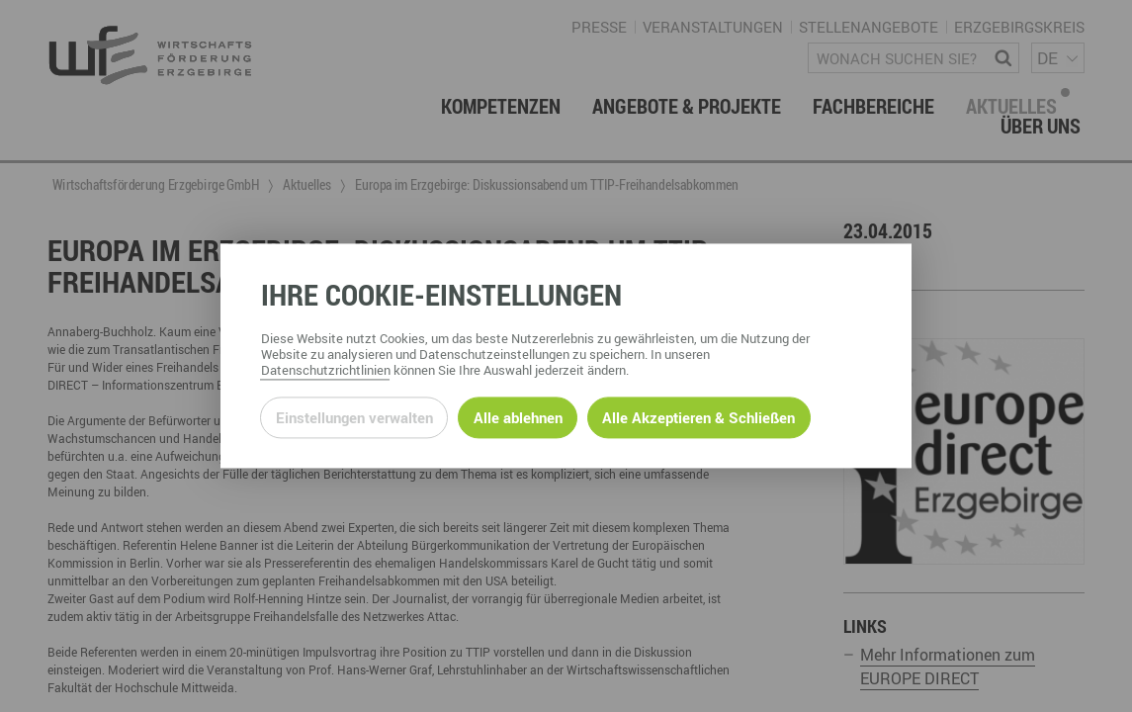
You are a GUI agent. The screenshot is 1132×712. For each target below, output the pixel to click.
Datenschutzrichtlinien (326, 371)
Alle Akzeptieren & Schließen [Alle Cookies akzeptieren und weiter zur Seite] (698, 417)
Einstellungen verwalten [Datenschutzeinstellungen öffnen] (354, 417)
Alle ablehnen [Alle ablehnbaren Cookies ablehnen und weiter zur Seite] (518, 417)
